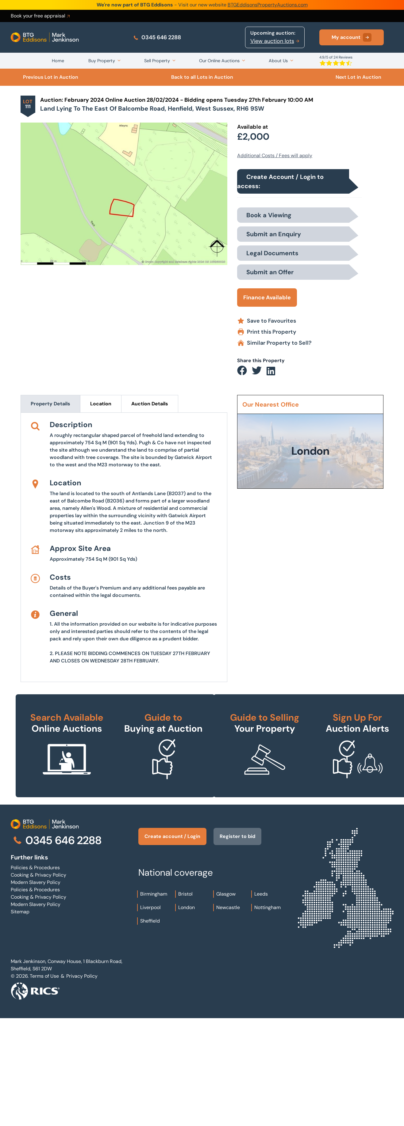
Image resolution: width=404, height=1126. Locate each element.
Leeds (261, 1002)
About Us (278, 60)
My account (351, 37)
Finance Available (267, 297)
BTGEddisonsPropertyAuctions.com (268, 5)
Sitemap (20, 1019)
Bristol (185, 1002)
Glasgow (226, 1002)
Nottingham (267, 1015)
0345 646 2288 (157, 37)
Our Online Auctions (219, 60)
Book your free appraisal (41, 16)
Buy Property (101, 60)
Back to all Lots (202, 77)
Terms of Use (44, 1084)
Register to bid (238, 944)
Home (58, 60)
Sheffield (150, 1029)
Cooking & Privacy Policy (38, 983)
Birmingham (153, 1002)
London (186, 1015)
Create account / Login (172, 944)
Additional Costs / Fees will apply (274, 155)
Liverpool (150, 1015)
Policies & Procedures (35, 975)
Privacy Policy (82, 1084)
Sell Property (157, 60)
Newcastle (228, 1015)
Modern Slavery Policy (35, 990)
